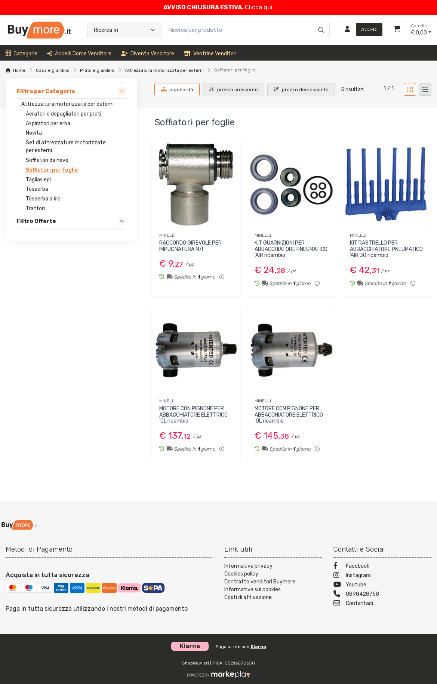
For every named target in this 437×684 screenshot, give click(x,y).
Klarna (258, 646)
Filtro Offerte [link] (36, 221)
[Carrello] (397, 30)
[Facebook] (382, 566)
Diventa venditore (147, 53)
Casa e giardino (53, 70)
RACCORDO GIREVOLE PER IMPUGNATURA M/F (190, 246)
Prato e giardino (97, 70)
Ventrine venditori (210, 53)
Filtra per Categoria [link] (46, 91)
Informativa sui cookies (252, 589)
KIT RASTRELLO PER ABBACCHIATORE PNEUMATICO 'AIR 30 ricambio (386, 249)
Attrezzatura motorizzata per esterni (164, 70)
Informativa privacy (248, 566)
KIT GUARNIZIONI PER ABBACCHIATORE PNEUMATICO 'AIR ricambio (291, 249)
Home (19, 70)
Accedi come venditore (79, 53)
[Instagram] (382, 576)
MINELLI (167, 235)
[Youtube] (382, 585)
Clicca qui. (259, 7)
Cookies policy (241, 574)
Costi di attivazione (248, 597)
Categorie (21, 53)
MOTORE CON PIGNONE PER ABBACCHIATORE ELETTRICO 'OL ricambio (193, 414)
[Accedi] (360, 30)
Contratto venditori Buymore (259, 582)
